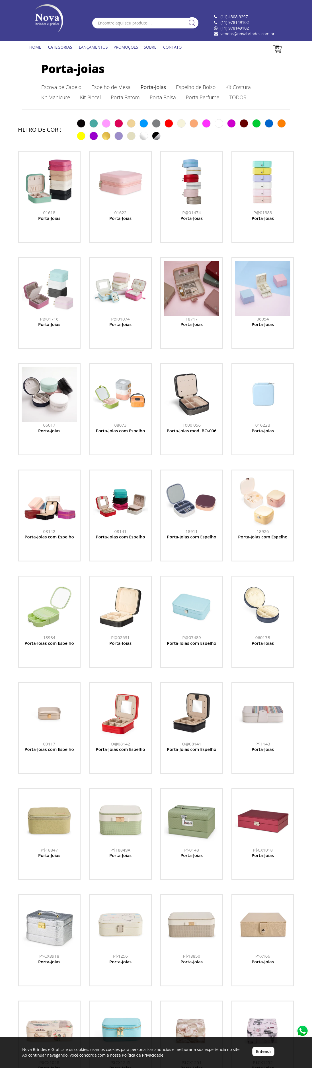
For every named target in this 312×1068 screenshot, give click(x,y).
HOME (35, 47)
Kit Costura (238, 87)
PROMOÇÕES (126, 47)
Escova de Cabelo (61, 87)
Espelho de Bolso (195, 87)
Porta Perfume (202, 97)
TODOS (237, 97)
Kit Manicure (55, 97)
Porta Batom (125, 97)
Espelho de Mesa (110, 87)
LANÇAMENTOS (93, 47)
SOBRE (150, 47)
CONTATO (172, 47)
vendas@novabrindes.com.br (247, 33)
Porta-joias (73, 69)
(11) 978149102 (234, 28)
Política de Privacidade (142, 1055)
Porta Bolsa (163, 97)
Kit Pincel (90, 97)
